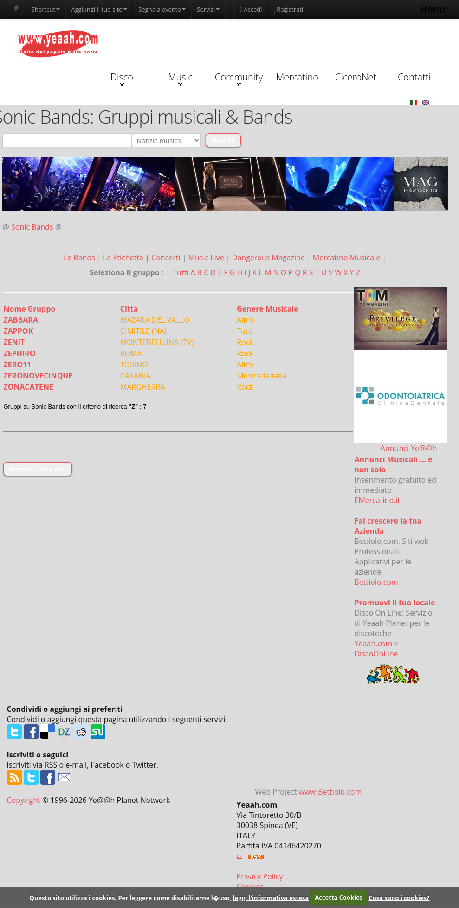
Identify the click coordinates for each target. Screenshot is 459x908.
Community (239, 78)
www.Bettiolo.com (330, 792)
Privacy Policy (260, 876)
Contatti (414, 77)
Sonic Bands (32, 227)
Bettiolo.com (376, 582)
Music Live (207, 257)
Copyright (23, 800)
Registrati (288, 9)
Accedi (251, 9)
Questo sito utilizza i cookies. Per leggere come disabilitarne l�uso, (130, 897)
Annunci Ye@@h (409, 448)
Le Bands (80, 257)
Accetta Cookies (338, 897)
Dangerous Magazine (269, 257)
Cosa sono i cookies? (398, 897)
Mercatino (297, 77)
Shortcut (46, 9)
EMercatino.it (377, 500)
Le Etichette (124, 257)
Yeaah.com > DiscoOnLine (377, 648)
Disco (121, 78)
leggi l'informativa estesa (271, 897)
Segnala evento (162, 9)
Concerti (166, 257)
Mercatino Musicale (347, 257)
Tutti (180, 272)
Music (180, 78)
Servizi (208, 9)
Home (433, 9)
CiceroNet (355, 77)
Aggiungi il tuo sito (99, 9)
